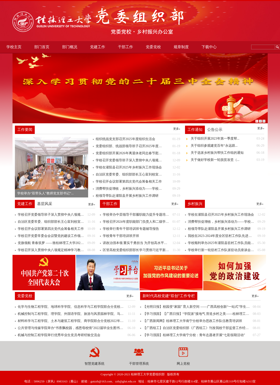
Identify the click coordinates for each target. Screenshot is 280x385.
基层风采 (44, 204)
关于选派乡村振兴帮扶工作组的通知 (227, 152)
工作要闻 (24, 130)
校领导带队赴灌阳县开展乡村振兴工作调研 (226, 228)
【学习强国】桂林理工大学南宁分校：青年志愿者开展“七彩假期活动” (202, 335)
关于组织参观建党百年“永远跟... (227, 145)
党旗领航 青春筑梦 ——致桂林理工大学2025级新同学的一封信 (56, 243)
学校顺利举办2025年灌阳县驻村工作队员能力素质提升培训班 (226, 243)
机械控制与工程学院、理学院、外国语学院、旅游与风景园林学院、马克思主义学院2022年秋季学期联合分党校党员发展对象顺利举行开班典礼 (76, 313)
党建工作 (97, 47)
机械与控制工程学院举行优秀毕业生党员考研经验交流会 (76, 335)
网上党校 (183, 363)
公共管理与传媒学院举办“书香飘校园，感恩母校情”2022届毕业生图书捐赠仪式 (76, 328)
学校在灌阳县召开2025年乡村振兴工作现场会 (226, 214)
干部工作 (125, 47)
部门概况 (69, 47)
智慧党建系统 (94, 363)
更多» (176, 128)
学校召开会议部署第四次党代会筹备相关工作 (56, 228)
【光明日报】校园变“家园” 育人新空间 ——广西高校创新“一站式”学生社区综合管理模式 (202, 306)
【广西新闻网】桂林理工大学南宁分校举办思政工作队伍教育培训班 (202, 321)
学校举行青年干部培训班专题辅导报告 (141, 228)
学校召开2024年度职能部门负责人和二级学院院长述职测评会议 (141, 221)
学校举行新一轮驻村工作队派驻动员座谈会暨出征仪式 (226, 250)
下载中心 (209, 47)
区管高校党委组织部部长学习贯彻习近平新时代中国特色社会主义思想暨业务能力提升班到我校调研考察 (141, 250)
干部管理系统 (139, 363)
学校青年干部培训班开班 (141, 236)
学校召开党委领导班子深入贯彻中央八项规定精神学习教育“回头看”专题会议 (56, 214)
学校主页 (14, 47)
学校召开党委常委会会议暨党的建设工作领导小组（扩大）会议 (56, 236)
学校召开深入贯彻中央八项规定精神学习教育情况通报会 (56, 250)
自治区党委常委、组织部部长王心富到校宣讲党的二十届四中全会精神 (56, 221)
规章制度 (181, 47)
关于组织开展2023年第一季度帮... (227, 138)
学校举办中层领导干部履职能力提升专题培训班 (141, 214)
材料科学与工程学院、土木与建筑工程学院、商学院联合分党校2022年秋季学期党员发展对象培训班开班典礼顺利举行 (76, 321)
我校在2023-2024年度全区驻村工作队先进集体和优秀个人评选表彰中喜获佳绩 (226, 236)
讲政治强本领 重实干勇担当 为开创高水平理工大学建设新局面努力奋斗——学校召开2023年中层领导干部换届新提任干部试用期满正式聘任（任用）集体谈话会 (141, 243)
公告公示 (214, 130)
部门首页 (41, 47)
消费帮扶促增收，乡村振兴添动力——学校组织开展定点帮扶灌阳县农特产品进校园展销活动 (226, 221)
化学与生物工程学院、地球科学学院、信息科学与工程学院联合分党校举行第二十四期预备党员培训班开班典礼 (76, 306)
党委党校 (153, 47)
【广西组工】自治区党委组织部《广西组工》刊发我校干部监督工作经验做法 (202, 328)
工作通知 (194, 130)
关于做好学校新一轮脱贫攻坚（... (227, 159)
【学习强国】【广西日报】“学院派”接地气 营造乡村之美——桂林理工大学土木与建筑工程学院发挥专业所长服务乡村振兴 (202, 313)
